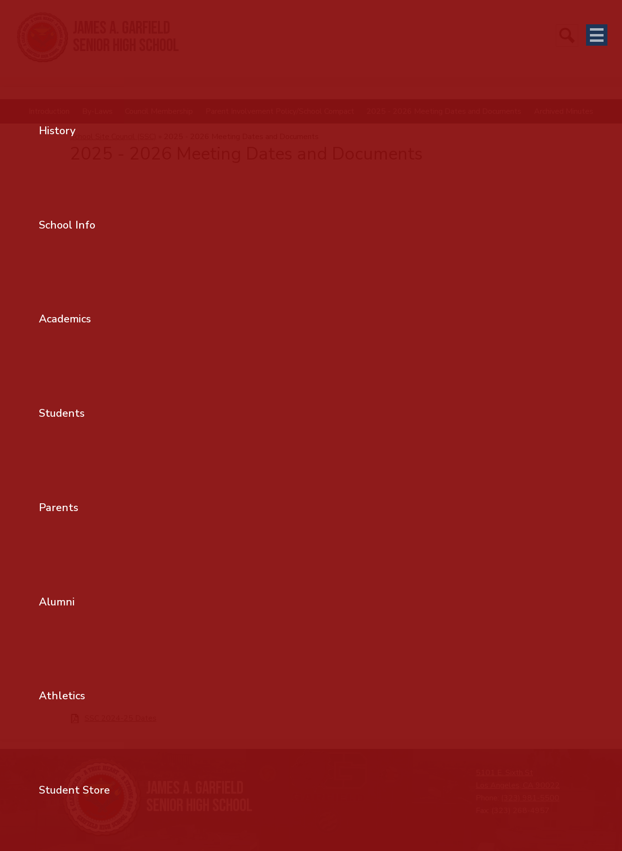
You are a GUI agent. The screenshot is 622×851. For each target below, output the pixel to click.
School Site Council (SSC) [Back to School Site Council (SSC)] (113, 136)
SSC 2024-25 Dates (120, 718)
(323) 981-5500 (530, 798)
